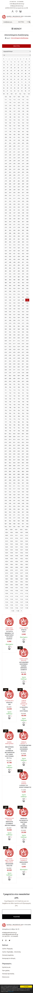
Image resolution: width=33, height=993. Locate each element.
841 (23, 451)
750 (19, 407)
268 (10, 175)
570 (19, 320)
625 (23, 346)
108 (19, 97)
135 (6, 111)
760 (10, 413)
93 (14, 91)
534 (19, 303)
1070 (11, 570)
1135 (11, 608)
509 (14, 291)
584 (27, 326)
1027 (21, 544)
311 (14, 195)
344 (27, 210)
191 (14, 137)
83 (7, 88)
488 (27, 280)
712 (10, 390)
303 (6, 192)
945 (6, 503)
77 (14, 85)
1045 (11, 555)
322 (10, 201)
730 (10, 399)
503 (14, 288)
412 (10, 245)
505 (23, 288)
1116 (16, 596)
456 (19, 265)
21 (14, 65)
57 (29, 76)
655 (23, 361)
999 (6, 529)
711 (6, 390)
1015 (11, 538)
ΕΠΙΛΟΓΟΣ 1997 (9, 703)
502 (10, 288)
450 (19, 262)
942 (19, 500)
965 (14, 512)
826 (10, 445)
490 (10, 282)
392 (27, 233)
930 (19, 494)
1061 (16, 564)
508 (10, 291)
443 (14, 259)
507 (6, 291)
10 (4, 62)
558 (19, 314)
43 (7, 73)
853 (23, 457)
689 (14, 378)
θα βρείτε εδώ (10, 991)
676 (10, 372)
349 (23, 213)
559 (23, 314)
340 (10, 210)
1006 (16, 532)
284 (27, 181)
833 (14, 448)
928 (10, 494)
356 (27, 216)
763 (23, 413)
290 (27, 184)
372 (19, 224)
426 (19, 250)
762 (19, 413)
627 (6, 349)
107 (14, 97)
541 (23, 306)
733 (23, 399)
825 (6, 445)
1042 (21, 553)
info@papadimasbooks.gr (16, 6)
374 (27, 224)
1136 (16, 608)
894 (19, 477)
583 (23, 326)
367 (23, 221)
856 (10, 460)
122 (27, 102)
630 (19, 349)
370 (10, 224)
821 (14, 442)
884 (27, 471)
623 (14, 346)
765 (6, 416)
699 (6, 384)
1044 (6, 555)
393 (6, 236)
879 (6, 471)
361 (23, 219)
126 (19, 105)
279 (6, 181)
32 (25, 67)
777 (6, 422)
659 (14, 364)
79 (22, 85)
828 (19, 445)
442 (10, 259)
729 (6, 399)
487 (23, 280)
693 (6, 381)
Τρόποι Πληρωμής (7, 948)
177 (6, 131)
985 (23, 521)
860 (27, 460)
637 (23, 352)
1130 (11, 605)
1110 (11, 593)
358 (10, 219)
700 (10, 384)
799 (23, 431)
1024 (6, 544)
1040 (11, 553)
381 (6, 230)
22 (18, 65)
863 (14, 463)
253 (23, 166)
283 (23, 181)
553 (23, 311)
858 (19, 460)
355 (23, 216)
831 (6, 448)
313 (23, 195)
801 (6, 433)
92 (11, 91)
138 (19, 111)
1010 (11, 535)
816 (19, 439)
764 (27, 413)
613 (23, 341)
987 (6, 524)
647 (14, 358)
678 (19, 372)
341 (14, 210)
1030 (11, 547)
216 (19, 149)
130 (10, 108)
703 (23, 384)
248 (27, 163)
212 (27, 146)
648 (19, 358)
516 (19, 294)
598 (10, 335)
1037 (21, 550)
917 (14, 489)
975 (6, 518)
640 (10, 355)
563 (14, 317)
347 (14, 213)
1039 (6, 553)
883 (23, 471)
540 (19, 306)
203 (14, 143)
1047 (21, 555)
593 (14, 332)
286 (10, 184)
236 (27, 158)
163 (23, 123)
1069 (6, 570)
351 (6, 216)
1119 (6, 599)
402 (19, 239)
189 (6, 137)
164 (27, 123)
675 (6, 372)
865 (23, 463)
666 (19, 367)
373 (23, 224)
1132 (21, 605)
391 (23, 233)
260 (27, 169)
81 (29, 85)
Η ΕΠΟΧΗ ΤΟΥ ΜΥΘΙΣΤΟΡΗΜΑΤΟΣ (23, 786)
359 (14, 219)
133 (23, 108)
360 (19, 219)
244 (10, 163)
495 (6, 285)
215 (14, 149)
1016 (16, 538)
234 (19, 158)
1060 (11, 564)
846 (19, 454)
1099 (6, 587)
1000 (11, 529)
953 (14, 506)
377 (14, 227)
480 (19, 277)
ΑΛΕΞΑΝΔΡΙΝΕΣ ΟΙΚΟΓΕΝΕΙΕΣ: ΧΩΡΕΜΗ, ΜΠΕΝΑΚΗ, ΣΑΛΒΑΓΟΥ (23, 665)
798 (19, 431)
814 (10, 439)
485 (14, 280)
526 (10, 300)
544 (10, 309)
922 (10, 492)
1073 (26, 570)
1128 (26, 602)
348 (19, 213)
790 (10, 428)
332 (27, 204)
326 (27, 201)
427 (23, 250)
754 (10, 410)
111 (6, 99)
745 (23, 404)
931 (23, 494)
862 (10, 463)
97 (29, 91)
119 (14, 102)
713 (14, 390)
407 (14, 242)
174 (19, 128)
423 (6, 250)
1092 (21, 582)
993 (6, 526)
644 (27, 355)
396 (19, 236)
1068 (26, 567)
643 (23, 355)
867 (6, 465)
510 (19, 291)
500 (27, 285)
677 (14, 372)
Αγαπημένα (16, 11)
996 (19, 526)
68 (11, 82)
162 (19, 123)
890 (27, 474)
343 (23, 210)
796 (10, 431)
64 (25, 79)
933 (6, 497)
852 (19, 457)
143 (14, 114)
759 (6, 413)
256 (10, 169)
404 (27, 239)
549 (6, 311)
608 (27, 338)
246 (19, 163)
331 (23, 204)
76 (11, 85)
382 (10, 230)
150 (19, 117)
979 (23, 518)
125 (14, 105)
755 (14, 410)
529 (23, 300)
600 (19, 335)
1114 (6, 596)
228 (19, 155)
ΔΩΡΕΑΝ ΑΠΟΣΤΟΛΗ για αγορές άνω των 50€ (16, 8)
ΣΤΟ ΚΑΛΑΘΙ (9, 649)
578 (27, 323)
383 (14, 230)
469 (23, 271)
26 (4, 67)
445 (23, 259)
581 (14, 326)
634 (10, 352)
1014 (6, 538)
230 (27, 155)
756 (19, 410)
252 (19, 166)
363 (6, 221)
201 (6, 143)
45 (14, 73)
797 (14, 431)
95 (22, 91)
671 (14, 370)
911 (14, 486)
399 (6, 239)
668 (27, 367)
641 (14, 355)
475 (23, 274)
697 (23, 381)
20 (11, 65)
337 (23, 207)
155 (14, 120)
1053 (26, 558)
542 (27, 306)
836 (27, 448)
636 (19, 352)
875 (14, 468)
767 (14, 416)
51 (7, 76)
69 (14, 82)
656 (27, 361)
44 (11, 73)
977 (14, 518)
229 (23, 155)
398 (27, 236)
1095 (11, 585)
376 (10, 227)
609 (6, 341)
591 (6, 332)
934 (10, 497)
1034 (6, 550)
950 (27, 503)
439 (23, 256)
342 (19, 210)
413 (14, 245)
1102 (21, 587)
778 (10, 422)
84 (11, 88)
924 (19, 492)
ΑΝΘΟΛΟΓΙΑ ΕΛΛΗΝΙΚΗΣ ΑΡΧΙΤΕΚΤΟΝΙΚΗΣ (9, 823)
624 (19, 346)
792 (19, 428)
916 (10, 489)
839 (14, 451)
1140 (17, 611)
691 (23, 378)
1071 (16, 570)
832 (10, 448)
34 (4, 70)
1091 (16, 582)
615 (6, 343)
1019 (6, 541)
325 (23, 201)
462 (19, 268)
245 (14, 163)
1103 (26, 587)
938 (27, 497)
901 (23, 480)
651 (6, 361)
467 (14, 271)
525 (6, 300)
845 (14, 454)
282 (19, 181)
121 (23, 102)
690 (19, 378)
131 (14, 108)
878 (27, 468)
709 (23, 387)
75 (7, 85)
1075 (11, 573)
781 (23, 422)
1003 (26, 529)
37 (14, 70)
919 (23, 489)
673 (23, 370)
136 (10, 111)
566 (27, 317)
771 (6, 419)
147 (6, 117)
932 (27, 494)
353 (14, 216)
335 (14, 207)
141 (6, 114)
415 (23, 245)
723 (6, 396)
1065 (11, 567)
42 (4, 73)
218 (27, 149)
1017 (21, 538)
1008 (26, 532)
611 (14, 341)
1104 (6, 590)
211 (23, 146)
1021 (16, 541)
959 (14, 509)
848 (27, 454)
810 (19, 436)
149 (14, 117)
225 (6, 155)
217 (23, 149)
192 (19, 137)
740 (27, 402)
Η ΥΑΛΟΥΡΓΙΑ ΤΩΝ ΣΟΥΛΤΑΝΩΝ (24, 709)
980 (27, 518)
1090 (11, 582)
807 (6, 436)
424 (10, 250)
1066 (16, 567)
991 (23, 524)
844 (10, 454)
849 (6, 457)
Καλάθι (20, 11)
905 (14, 483)
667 (23, 367)
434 (27, 253)
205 (23, 143)
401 (14, 239)
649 (23, 358)
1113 (26, 593)
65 (29, 79)
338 (27, 207)
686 (27, 375)
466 (10, 271)
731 (14, 399)
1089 (6, 582)
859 (23, 460)
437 (14, 256)
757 (23, 410)
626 (27, 346)
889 (23, 474)
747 (6, 407)
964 (10, 512)
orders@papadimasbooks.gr (17, 3)
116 (27, 99)
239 (14, 160)
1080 (11, 576)
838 (10, 451)
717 (6, 393)
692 (27, 378)
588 (19, 329)
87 (22, 88)
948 (19, 503)
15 (22, 62)
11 (7, 62)
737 (14, 402)
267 (6, 175)
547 (23, 309)
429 (6, 253)
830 (27, 445)
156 (19, 120)
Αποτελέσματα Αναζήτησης (19, 38)
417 (6, 248)
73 (29, 82)
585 (6, 329)
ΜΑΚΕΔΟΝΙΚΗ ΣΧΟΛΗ (24, 863)
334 (10, 207)
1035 (11, 550)
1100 (11, 587)
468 (19, 271)
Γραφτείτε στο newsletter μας (16, 896)
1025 (11, 544)
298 (10, 189)
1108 (26, 590)
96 (25, 91)
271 (23, 175)
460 (10, 268)
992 (27, 524)
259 (23, 169)
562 (10, 317)
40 (25, 70)
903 (6, 483)
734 (27, 399)
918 (19, 489)
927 (6, 494)
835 (23, 448)
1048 (26, 555)
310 (10, 195)
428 (27, 250)
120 (19, 102)
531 (6, 303)
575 (14, 323)
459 (6, 268)
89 (29, 88)
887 (14, 474)
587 (14, 329)
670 (10, 370)
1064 (6, 567)
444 (19, 259)
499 (23, 285)
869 (14, 465)
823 (23, 442)
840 (19, 451)
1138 (26, 608)
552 (19, 311)
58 (4, 79)
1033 (26, 547)
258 (19, 169)
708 (19, 387)
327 (6, 204)
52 (11, 76)
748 (10, 407)
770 (27, 416)
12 (11, 62)
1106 (16, 590)
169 (23, 126)
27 (7, 67)
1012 (21, 535)
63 (22, 79)
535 (23, 303)
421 (23, 248)
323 (14, 201)
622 (10, 346)
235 (23, 158)
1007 (21, 532)
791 (14, 428)
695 (14, 381)
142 (10, 114)
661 (23, 364)
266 (27, 172)
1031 (16, 547)
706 (10, 387)
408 (19, 242)
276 (19, 178)
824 (27, 442)
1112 (21, 593)
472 (10, 274)
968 (27, 512)
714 (19, 390)
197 (14, 140)
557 (14, 314)
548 (27, 309)
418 (10, 248)
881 (14, 471)
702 (19, 384)
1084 (6, 579)
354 (19, 216)
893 (14, 477)
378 (19, 227)
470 (27, 271)
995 (14, 526)
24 (25, 65)
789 (6, 428)
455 (14, 265)
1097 (21, 585)
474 (19, 274)
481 (23, 277)
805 (23, 433)
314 (27, 195)
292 (10, 187)
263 (14, 172)
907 (23, 483)
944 (27, 500)
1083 (26, 576)
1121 (16, 599)
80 (25, 85)
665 (14, 367)
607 (23, 338)
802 (10, 433)
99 (7, 94)
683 (14, 375)
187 (23, 134)
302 (27, 189)
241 (23, 160)
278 (27, 178)
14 (18, 62)
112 (10, 99)
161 (14, 123)
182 (27, 131)
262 (10, 172)
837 (6, 451)
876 (19, 468)
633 (6, 352)
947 (14, 503)
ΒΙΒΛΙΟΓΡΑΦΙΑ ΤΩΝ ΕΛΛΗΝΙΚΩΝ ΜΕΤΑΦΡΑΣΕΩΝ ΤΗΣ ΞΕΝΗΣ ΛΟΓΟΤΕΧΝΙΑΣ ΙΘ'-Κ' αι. (9, 752)
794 (27, 428)
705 (6, 387)
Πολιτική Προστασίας (8, 974)
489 (6, 282)
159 (6, 123)
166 (10, 126)
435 (6, 256)
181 (23, 131)
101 (16, 94)
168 (19, 126)
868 (10, 465)
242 (27, 160)
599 (14, 335)
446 (27, 259)
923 (14, 492)
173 (14, 128)
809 (14, 436)
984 (19, 521)
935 (14, 497)
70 (18, 82)
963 (6, 512)
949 (23, 503)
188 (27, 134)
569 (14, 320)
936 (19, 497)
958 (10, 509)
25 (29, 65)
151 (23, 117)
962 (27, 509)
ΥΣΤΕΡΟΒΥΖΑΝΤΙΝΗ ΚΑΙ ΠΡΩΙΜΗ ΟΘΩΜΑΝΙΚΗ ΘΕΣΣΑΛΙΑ (23, 748)
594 (19, 332)
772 (10, 419)
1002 (21, 529)
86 (18, 88)
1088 (26, 579)
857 (14, 460)
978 (19, 518)
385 (23, 230)
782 (27, 422)
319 (23, 198)
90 (4, 91)
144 (19, 114)
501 (6, 288)
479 (14, 277)
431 (14, 253)
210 (19, 146)
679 (23, 372)
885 (6, 474)
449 (14, 262)
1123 (26, 599)
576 (19, 323)
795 (6, 431)
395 (14, 236)
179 (14, 131)
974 (27, 515)
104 (29, 94)
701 (14, 384)
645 (6, 358)
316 (10, 198)
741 (6, 404)
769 (23, 416)
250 (10, 166)
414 (19, 245)
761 (14, 413)
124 (10, 105)
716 (27, 390)
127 (23, 105)
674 (27, 370)
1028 (26, 544)
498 (19, 285)
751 (23, 407)
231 (6, 158)
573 (6, 323)
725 (14, 396)
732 (19, 399)
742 (10, 404)
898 (10, 480)
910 (10, 486)
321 (6, 201)
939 (6, 500)
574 (10, 323)
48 (25, 73)
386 (27, 230)
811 (23, 436)
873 (6, 468)
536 (27, 303)
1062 (21, 564)
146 (27, 114)
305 (14, 192)
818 (27, 439)
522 (19, 297)
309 (6, 195)
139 (23, 111)
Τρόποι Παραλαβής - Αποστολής (11, 952)
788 (27, 425)
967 (23, 512)
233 (14, 158)
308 (27, 192)
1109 (6, 593)
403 (23, 239)
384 (19, 230)
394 (10, 236)
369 (6, 224)
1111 (16, 593)
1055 (11, 561)
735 (6, 402)
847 (23, 454)
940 (10, 500)
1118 (26, 596)
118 (10, 102)
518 (27, 294)
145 (23, 114)
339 (6, 210)
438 (19, 256)
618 (19, 343)
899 (14, 480)
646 (10, 358)
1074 (6, 573)
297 (6, 189)
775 (23, 419)
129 (6, 108)
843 (6, 454)
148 (10, 117)
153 (6, 120)
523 (23, 297)
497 (14, 285)
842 (27, 451)
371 (14, 224)
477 (6, 277)
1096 (16, 585)
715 (23, 390)
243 (6, 163)
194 (27, 137)
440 (27, 256)
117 (6, 102)
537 (6, 306)
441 (6, 259)
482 (27, 277)
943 (23, 500)
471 (6, 274)
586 (10, 329)
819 (6, 442)
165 (6, 126)
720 (19, 393)
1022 (21, 541)
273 (6, 178)
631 (23, 349)
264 (19, 172)
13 (14, 62)
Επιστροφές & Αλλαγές (8, 958)
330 (19, 204)
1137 (21, 608)
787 (23, 425)
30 (18, 67)
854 (27, 457)
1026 (16, 544)
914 (27, 486)
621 (6, 346)
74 (4, 85)
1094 (6, 585)
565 (23, 317)
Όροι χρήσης (6, 970)
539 (14, 306)
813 (6, 439)
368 (27, 221)
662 (27, 364)
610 (10, 341)
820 (10, 442)
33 (29, 67)
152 (27, 117)
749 (14, 407)
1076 (16, 573)
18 (4, 65)
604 (10, 338)
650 (27, 358)
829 (23, 445)
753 (6, 410)
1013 (26, 535)
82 (4, 88)
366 (19, 221)
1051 (16, 558)
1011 (16, 535)
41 (29, 70)
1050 (11, 558)
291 (6, 187)
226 (10, 155)
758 (27, 410)
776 (27, 419)
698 (27, 381)
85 (14, 88)
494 (27, 282)
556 (10, 314)
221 (14, 152)
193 (23, 137)
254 (27, 166)
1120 (11, 599)
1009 (6, 535)
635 (14, 352)
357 (6, 219)
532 (10, 303)
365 (14, 221)
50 (4, 76)
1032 (21, 547)
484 (10, 280)
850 (10, 457)
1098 (26, 585)
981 (6, 521)
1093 (26, 582)
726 (19, 396)
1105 (11, 590)
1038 (26, 550)
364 (10, 221)
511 (23, 291)
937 (23, 497)
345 (6, 213)
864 (19, 463)
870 (19, 465)
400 (10, 239)
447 (6, 262)
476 (27, 274)
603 (6, 338)
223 (23, 152)
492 (19, 282)
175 (23, 128)
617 (14, 343)
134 (27, 108)
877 (23, 468)
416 (27, 245)
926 (27, 492)
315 (6, 198)
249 (6, 166)
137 (14, 111)
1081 (16, 576)
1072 (21, 570)
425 (14, 250)
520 (10, 297)
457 (23, 265)
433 (23, 253)
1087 (21, 579)
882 (19, 471)
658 (10, 364)
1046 (16, 555)
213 (6, 149)
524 (27, 297)
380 (27, 227)
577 (23, 323)
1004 (6, 532)
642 (19, 355)
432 (19, 253)
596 (27, 332)
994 (10, 526)
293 (14, 187)
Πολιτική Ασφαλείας (8, 955)
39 (22, 70)
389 (14, 233)
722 (27, 393)
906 (19, 483)
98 (4, 94)
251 (14, 166)
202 (10, 143)
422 (27, 248)
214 (10, 149)
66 (4, 82)
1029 (6, 547)
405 (6, 242)
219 (6, 152)
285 (6, 184)
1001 (16, 529)
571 (23, 320)
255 (6, 169)
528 (19, 300)
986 (27, 521)
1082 (21, 576)
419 (14, 248)
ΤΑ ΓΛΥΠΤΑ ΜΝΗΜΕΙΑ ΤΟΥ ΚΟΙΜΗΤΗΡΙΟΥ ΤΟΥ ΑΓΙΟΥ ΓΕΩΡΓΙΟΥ (9, 635)
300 (19, 189)
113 (14, 99)
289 (23, 184)
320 (27, 198)
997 (23, 526)
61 (14, 79)
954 (19, 506)
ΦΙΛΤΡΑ (16, 46)
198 (19, 140)
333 (6, 207)
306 (19, 192)
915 (6, 489)
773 (14, 419)
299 (14, 189)
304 (10, 192)
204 (19, 143)
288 (19, 184)
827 (14, 445)
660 (19, 364)
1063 (26, 564)
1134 (6, 608)
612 (19, 341)
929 (14, 494)
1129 (6, 605)
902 (27, 480)
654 (19, 361)
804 (19, 433)
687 (6, 378)
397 (23, 236)
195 (6, 140)
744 (19, 404)
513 (6, 294)
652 (10, 361)
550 (10, 311)
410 (27, 242)
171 (6, 128)
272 (27, 175)
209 (14, 146)
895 (23, 477)
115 (23, 99)
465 (6, 271)
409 (23, 242)
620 (27, 343)
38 (18, 70)
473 (14, 274)
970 (10, 515)
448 (10, 262)
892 (10, 477)
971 (14, 515)
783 (6, 425)
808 (10, 436)
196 (10, 140)
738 (19, 402)
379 (23, 227)
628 (10, 349)
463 (23, 268)
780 (19, 422)
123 (6, 105)
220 (10, 152)
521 (14, 297)
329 (14, 204)
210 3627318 (13, 1)
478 (10, 277)
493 (23, 282)
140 (27, 111)
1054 (6, 561)
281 (14, 181)
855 (6, 460)
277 (23, 178)
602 (27, 335)
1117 (21, 596)
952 (10, 506)
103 (24, 94)
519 (6, 297)
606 (19, 338)
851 (14, 457)
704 (27, 384)
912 (19, 486)
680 (27, 372)
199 (23, 140)
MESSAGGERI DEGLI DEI (9, 864)
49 (29, 73)
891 (6, 477)
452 (27, 262)
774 (19, 419)
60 (11, 79)
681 (6, 375)
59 (7, 79)
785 (14, 425)
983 (14, 521)
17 (29, 62)
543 (6, 309)
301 (23, 189)
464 (27, 268)
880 (10, 471)
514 (10, 294)
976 (10, 518)
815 (14, 439)
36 (11, 70)
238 (10, 160)
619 (23, 343)
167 (14, 126)
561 (6, 317)
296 (27, 187)
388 (10, 233)
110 (27, 97)
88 (25, 88)
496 (10, 285)
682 (10, 375)
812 (27, 436)
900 (19, 480)
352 (10, 216)
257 (14, 169)
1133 (26, 605)
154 (10, 120)
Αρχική (7, 38)
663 (6, 367)
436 (10, 256)
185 (14, 134)
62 (18, 79)
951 (6, 506)
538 (10, 306)
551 (14, 311)
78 (18, 85)
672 (19, 370)
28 (11, 67)
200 (27, 140)
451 (23, 262)
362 (27, 219)
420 (19, 248)
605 (14, 338)
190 (10, 137)
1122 (21, 599)
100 (11, 94)
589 (23, 329)
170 (27, 126)
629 (14, 349)
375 (6, 227)
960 (19, 509)
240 (19, 160)
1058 (26, 561)
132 (19, 108)
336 (19, 207)
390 (19, 233)
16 (25, 62)
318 (19, 198)
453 (6, 265)
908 (27, 483)
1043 (26, 553)
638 (27, 352)
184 (10, 134)
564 (19, 317)
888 (19, 474)
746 (27, 404)
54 (18, 76)
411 (6, 245)
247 (23, 163)
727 (23, 396)
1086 (16, 579)
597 (6, 335)
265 (23, 172)
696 (19, 381)
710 (27, 387)
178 (10, 131)
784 (10, 425)
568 (10, 320)
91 (7, 91)
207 (6, 146)
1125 (11, 602)
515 (14, 294)
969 (6, 515)
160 (10, 123)
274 (10, 178)
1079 (6, 576)
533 (14, 303)
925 (23, 492)
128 (27, 105)
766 (10, 416)
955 (23, 506)
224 (27, 152)
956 (27, 506)
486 (19, 280)
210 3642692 (20, 1)
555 (6, 314)
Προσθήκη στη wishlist (9, 647)
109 (23, 97)
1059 (6, 564)
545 (14, 309)
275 (14, 178)
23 (22, 65)
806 (27, 433)
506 (27, 288)
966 (19, 512)
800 (27, 431)
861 (6, 463)
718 (10, 393)
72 (25, 82)
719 (14, 393)
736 (10, 402)
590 (27, 329)
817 (23, 439)
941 (14, 500)
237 (6, 160)
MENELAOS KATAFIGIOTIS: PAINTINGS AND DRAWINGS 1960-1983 (23, 823)
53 (14, 76)
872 (27, 465)
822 (19, 442)
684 (19, 375)
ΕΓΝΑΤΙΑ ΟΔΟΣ (23, 630)
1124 (6, 602)
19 (7, 65)
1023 (26, 541)
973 (23, 515)
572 (27, 320)
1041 (16, 553)
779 (14, 422)
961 (23, 509)
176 (27, 128)
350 (27, 213)
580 (10, 326)
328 (10, 204)
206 (27, 143)
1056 (16, 561)
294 (19, 187)
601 (23, 335)
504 (19, 288)
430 (10, 253)
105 (6, 97)
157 (23, 120)
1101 (16, 587)
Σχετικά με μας (6, 967)
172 (10, 128)
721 (23, 393)
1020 (11, 541)
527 (14, 300)
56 (25, 76)
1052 (21, 558)
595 (23, 332)
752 (27, 407)
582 (19, 326)
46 (18, 73)
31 (22, 67)
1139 (12, 611)
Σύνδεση (12, 11)
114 (19, 99)
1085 (11, 579)
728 (27, 396)
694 (10, 381)
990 (19, 524)
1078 (26, 573)
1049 (6, 558)
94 (18, 91)
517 (23, 294)
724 (10, 396)
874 (10, 468)
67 (7, 82)
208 (10, 146)
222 (19, 152)
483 (6, 280)
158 (27, 120)
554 (27, 311)
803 (14, 433)
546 (19, 309)
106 (10, 97)
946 (10, 503)
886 (10, 474)
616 (10, 343)
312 (19, 195)
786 (19, 425)
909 (6, 486)
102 (20, 94)
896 (27, 477)
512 (27, 291)
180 (19, 131)
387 (6, 233)
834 (19, 448)
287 (14, 184)
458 (27, 265)
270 (19, 175)
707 (14, 387)
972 (19, 515)
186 (19, 134)
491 (14, 282)
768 (19, 416)
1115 (11, 596)
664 (10, 367)
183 (6, 134)
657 (6, 364)
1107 (21, 590)
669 (6, 370)
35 (7, 70)
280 (10, 181)
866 (27, 463)
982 (10, 521)
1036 (16, 550)
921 (6, 492)
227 (14, 155)
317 (14, 198)
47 (22, 73)
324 (19, 201)
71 (22, 82)
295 (23, 187)
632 (27, 349)
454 (10, 265)
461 (14, 268)
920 (27, 489)
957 (6, 509)
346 (10, 213)
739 (23, 402)
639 (6, 355)
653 (14, 361)
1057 (21, 561)
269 (14, 175)
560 (27, 314)
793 (23, 428)
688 (10, 378)
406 (10, 242)
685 (23, 375)
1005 (11, 532)
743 (14, 404)
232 (10, 158)
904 (10, 483)
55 (22, 76)
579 (6, 326)
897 (6, 480)
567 (6, 320)
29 (14, 67)
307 (23, 192)
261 (6, 172)
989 (14, 524)
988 (10, 524)
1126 (16, 602)
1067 (21, 567)
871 (23, 465)
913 (23, 486)
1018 (26, 538)
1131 (16, 605)
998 (27, 526)
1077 (21, 573)
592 (10, 332)
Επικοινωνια (5, 977)
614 (27, 341)
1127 (21, 602)
